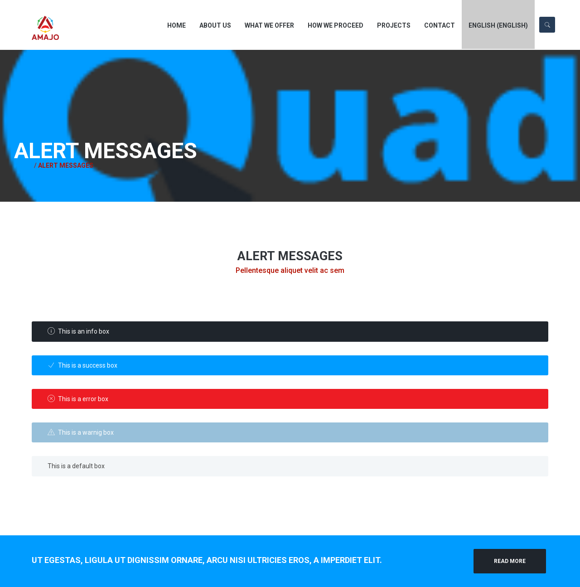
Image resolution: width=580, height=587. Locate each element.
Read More (510, 561)
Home (10, 165)
